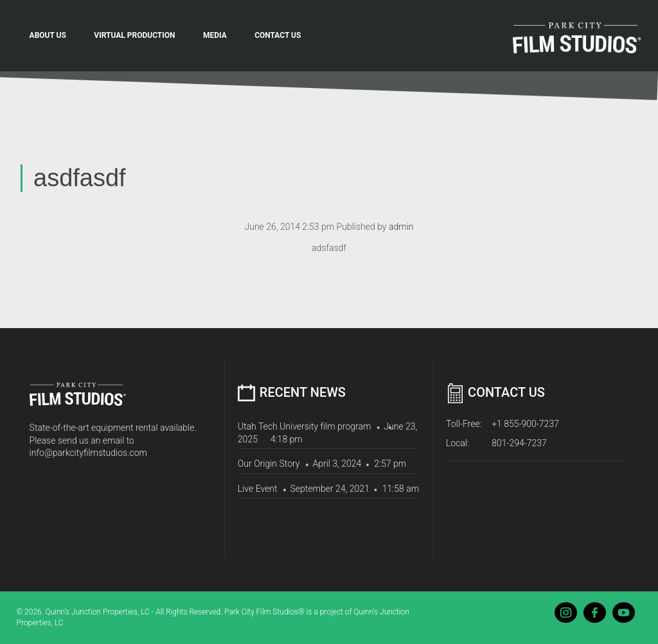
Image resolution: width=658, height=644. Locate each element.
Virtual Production (134, 35)
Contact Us (277, 35)
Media (215, 35)
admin (401, 227)
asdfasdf (79, 177)
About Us (48, 35)
